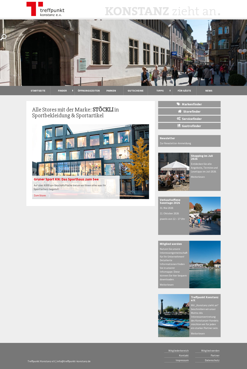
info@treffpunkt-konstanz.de (74, 361)
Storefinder (189, 111)
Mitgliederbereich (178, 350)
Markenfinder (189, 104)
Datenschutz (212, 360)
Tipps (160, 90)
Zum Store (40, 195)
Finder (62, 90)
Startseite (38, 90)
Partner (215, 355)
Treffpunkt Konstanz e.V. (204, 298)
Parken (111, 90)
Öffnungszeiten (88, 90)
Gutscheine (136, 90)
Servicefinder (189, 119)
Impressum (182, 360)
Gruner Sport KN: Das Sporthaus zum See (66, 179)
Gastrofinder (189, 126)
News (208, 90)
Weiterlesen (198, 176)
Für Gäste (184, 90)
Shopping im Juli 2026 (202, 157)
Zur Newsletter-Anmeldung (175, 143)
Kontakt (184, 355)
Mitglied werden (171, 244)
